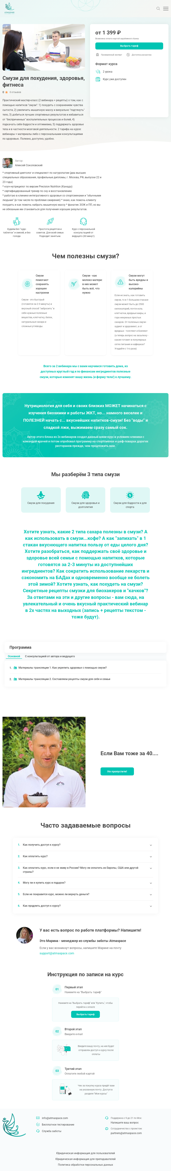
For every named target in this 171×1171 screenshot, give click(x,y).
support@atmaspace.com (57, 953)
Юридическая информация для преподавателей (85, 1159)
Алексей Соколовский (28, 165)
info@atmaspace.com (55, 1118)
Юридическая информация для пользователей (85, 1153)
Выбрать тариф (129, 45)
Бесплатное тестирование (58, 1124)
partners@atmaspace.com (126, 1133)
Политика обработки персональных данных (85, 1164)
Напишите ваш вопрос (125, 1122)
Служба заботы (51, 1131)
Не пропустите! (117, 771)
